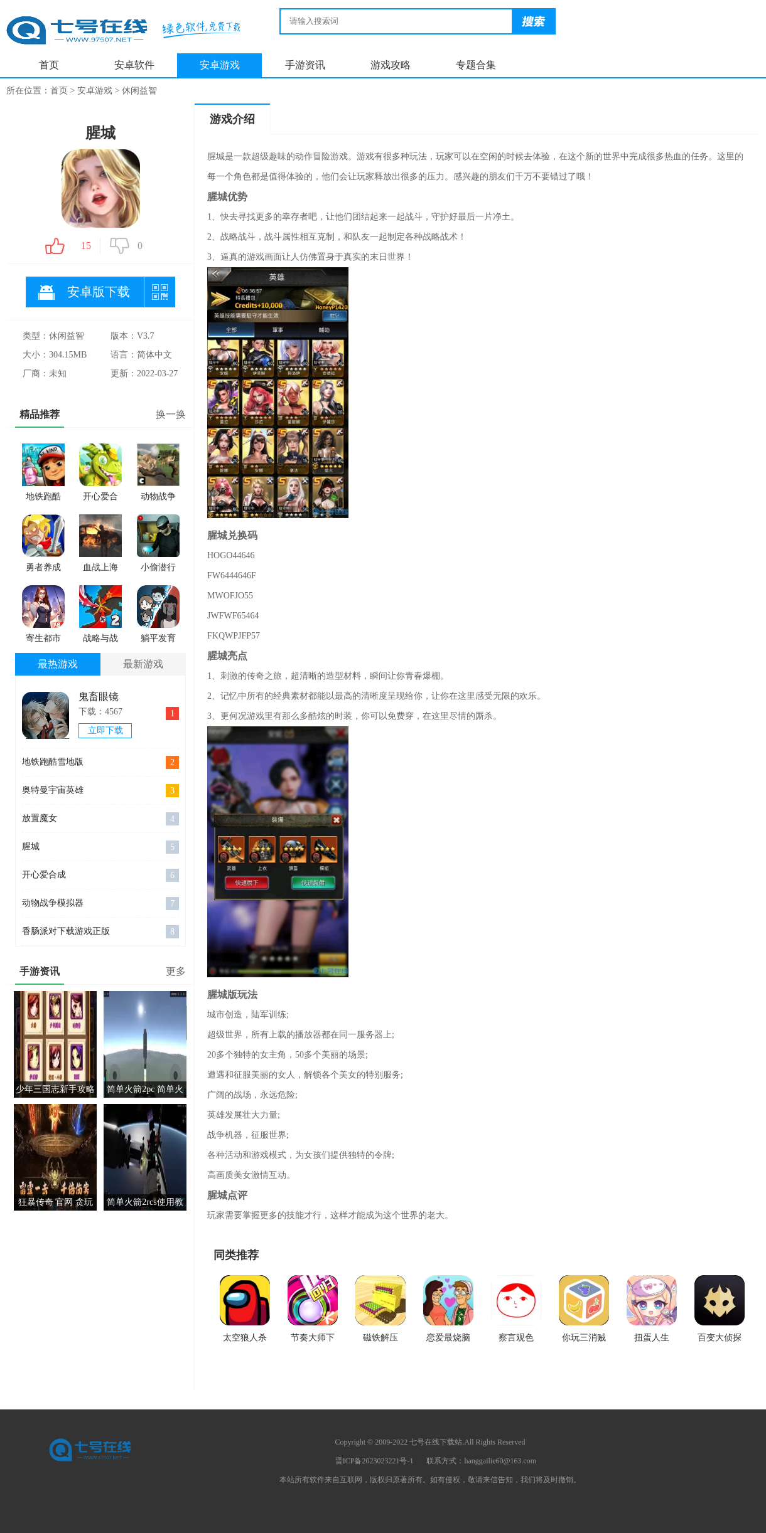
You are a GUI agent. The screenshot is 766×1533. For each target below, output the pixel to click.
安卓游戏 (220, 65)
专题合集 (476, 65)
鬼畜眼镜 (98, 696)
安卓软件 (134, 65)
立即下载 (105, 730)
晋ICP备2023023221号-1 (374, 1460)
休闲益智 (139, 90)
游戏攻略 (390, 65)
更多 (176, 971)
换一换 (171, 414)
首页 (49, 65)
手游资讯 (305, 65)
